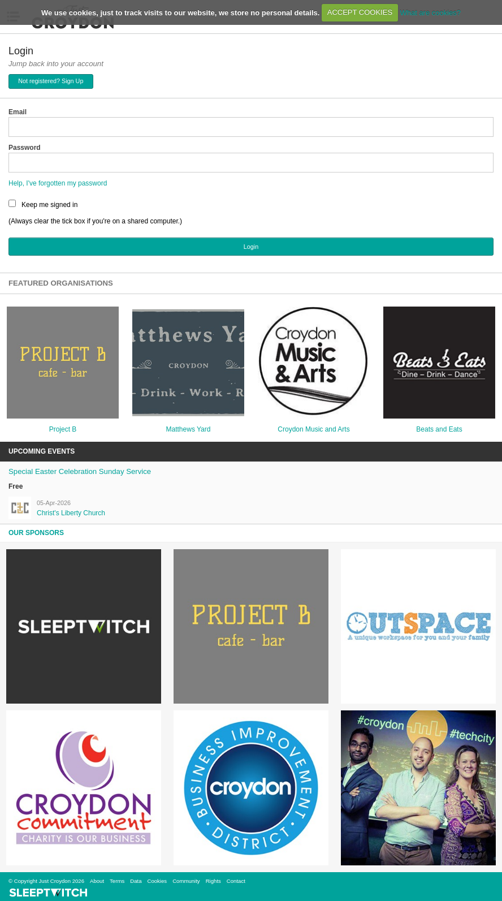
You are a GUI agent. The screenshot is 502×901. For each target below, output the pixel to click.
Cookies (157, 881)
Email (17, 112)
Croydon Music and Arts (313, 429)
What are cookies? (430, 12)
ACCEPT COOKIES (359, 12)
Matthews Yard (188, 429)
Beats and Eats (439, 429)
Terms (117, 881)
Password (24, 148)
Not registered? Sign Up (50, 80)
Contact (236, 881)
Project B (63, 429)
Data (135, 881)
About (97, 881)
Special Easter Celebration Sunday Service (79, 471)
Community (186, 881)
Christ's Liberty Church (71, 513)
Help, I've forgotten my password (57, 183)
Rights (213, 881)
